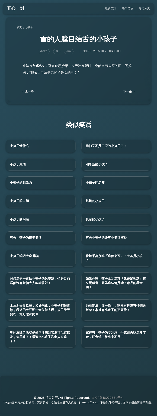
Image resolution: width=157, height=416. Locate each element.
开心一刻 (15, 8)
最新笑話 (110, 8)
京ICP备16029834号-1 (107, 398)
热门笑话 (127, 8)
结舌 (68, 51)
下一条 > (128, 91)
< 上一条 (28, 91)
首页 (19, 27)
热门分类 (144, 8)
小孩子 (29, 27)
